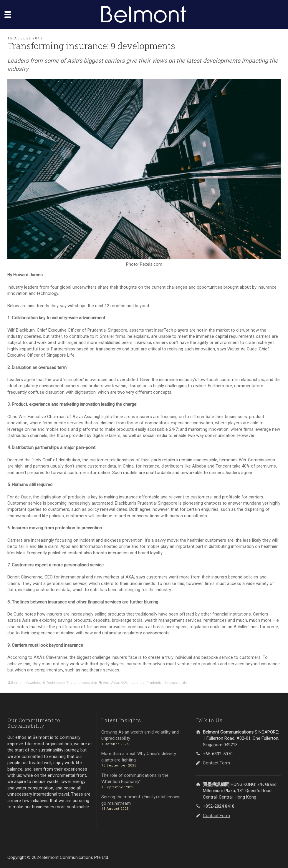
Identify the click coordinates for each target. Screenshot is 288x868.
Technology (55, 683)
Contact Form (216, 763)
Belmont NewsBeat (26, 683)
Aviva (115, 683)
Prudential (154, 683)
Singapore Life (175, 683)
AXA (124, 683)
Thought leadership (81, 683)
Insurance (137, 683)
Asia (106, 683)
